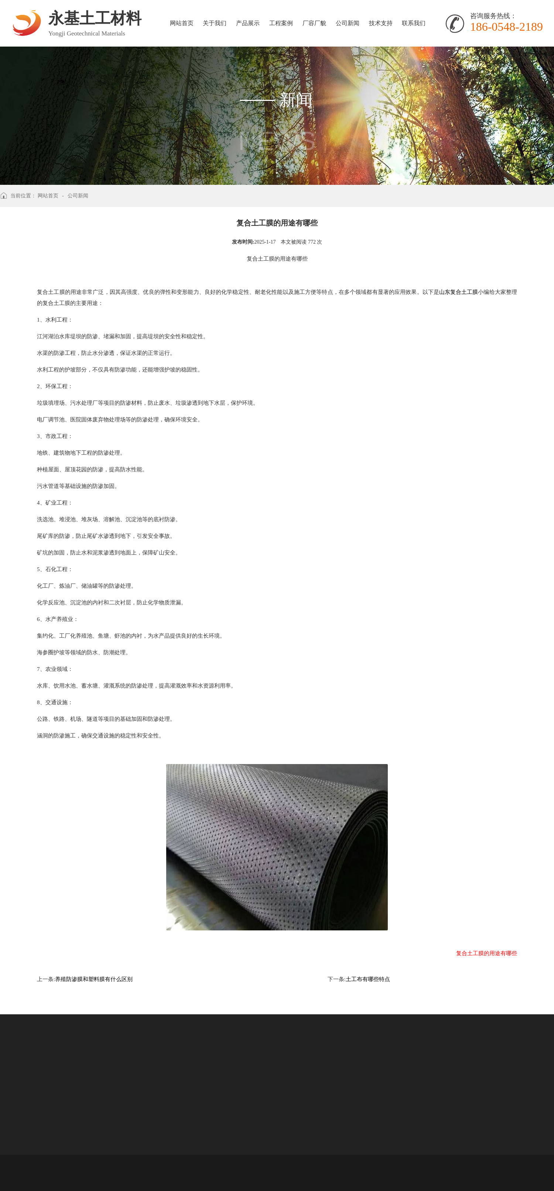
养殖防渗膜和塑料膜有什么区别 (94, 979)
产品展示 (247, 23)
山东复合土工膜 (458, 292)
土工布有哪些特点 (368, 979)
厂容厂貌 (313, 23)
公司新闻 (346, 23)
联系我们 (412, 23)
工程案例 (280, 23)
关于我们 (214, 23)
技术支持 (379, 23)
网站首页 (181, 23)
